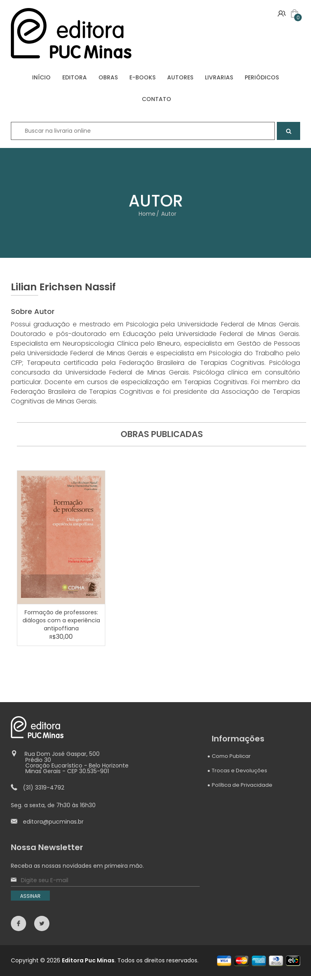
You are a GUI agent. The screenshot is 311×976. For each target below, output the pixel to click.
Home (147, 214)
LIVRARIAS (219, 77)
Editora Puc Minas (88, 960)
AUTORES (180, 77)
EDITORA (74, 77)
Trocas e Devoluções (239, 770)
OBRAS (108, 77)
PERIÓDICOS (262, 77)
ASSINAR (30, 896)
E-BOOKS (142, 77)
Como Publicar (231, 756)
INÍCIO (41, 77)
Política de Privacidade (242, 785)
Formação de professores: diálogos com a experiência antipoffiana (61, 620)
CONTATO (156, 99)
